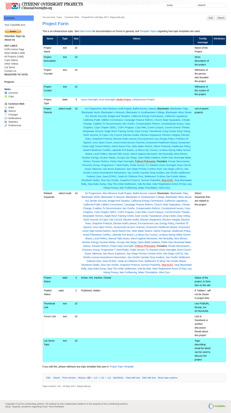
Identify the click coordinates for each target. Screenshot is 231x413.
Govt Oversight (108, 99)
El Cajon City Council (111, 135)
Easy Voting (184, 131)
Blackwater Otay (179, 108)
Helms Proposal (162, 146)
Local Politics (101, 153)
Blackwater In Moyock (113, 112)
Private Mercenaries (179, 161)
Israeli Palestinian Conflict (97, 150)
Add (22, 53)
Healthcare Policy (181, 146)
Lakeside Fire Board (122, 150)
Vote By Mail (157, 184)
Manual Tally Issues (119, 153)
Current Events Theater (177, 127)
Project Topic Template (122, 366)
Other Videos (12, 63)
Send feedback (56, 406)
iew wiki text (133, 377)
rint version (70, 377)
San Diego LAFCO (173, 169)
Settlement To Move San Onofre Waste (165, 176)
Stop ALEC (174, 180)
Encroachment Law (148, 138)
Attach (221, 17)
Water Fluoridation (155, 187)
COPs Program (126, 127)
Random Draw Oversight (163, 165)
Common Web (72, 17)
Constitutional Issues (173, 123)
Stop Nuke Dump (110, 184)
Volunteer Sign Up (15, 36)
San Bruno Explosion (114, 169)
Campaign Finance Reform (139, 120)
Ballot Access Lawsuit (144, 108)
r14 (96, 377)
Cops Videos (12, 60)
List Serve (10, 67)
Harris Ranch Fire (121, 146)
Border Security (98, 116)
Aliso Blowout (110, 108)
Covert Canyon (156, 127)
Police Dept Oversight (122, 161)
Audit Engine (125, 108)
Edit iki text (149, 377)
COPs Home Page (15, 49)
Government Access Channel (129, 142)
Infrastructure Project (144, 99)
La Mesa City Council (146, 150)
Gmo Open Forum (103, 142)
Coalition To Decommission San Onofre (114, 123)
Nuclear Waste (108, 157)
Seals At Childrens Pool (130, 176)
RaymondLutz (118, 17)
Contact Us (11, 71)
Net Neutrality (166, 153)
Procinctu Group (91, 165)
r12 (110, 377)
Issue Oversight (90, 99)
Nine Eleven (181, 153)
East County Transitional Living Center (156, 131)
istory (82, 377)
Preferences (13, 125)
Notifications (13, 118)
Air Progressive (93, 108)
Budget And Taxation (119, 116)
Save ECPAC (110, 176)
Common (10, 18)
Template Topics (149, 31)
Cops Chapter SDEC (106, 127)
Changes (12, 114)
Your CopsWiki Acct (15, 24)
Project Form (56, 23)
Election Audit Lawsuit (125, 138)
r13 (103, 377)
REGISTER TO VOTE (17, 74)
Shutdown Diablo (97, 180)
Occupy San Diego (127, 157)
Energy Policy (167, 138)
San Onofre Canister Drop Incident (146, 172)
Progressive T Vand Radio (115, 165)
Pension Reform (100, 161)
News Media (11, 53)
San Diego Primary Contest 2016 (144, 169)
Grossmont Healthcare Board (161, 142)
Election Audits (131, 135)
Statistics (12, 121)
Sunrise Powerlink (157, 180)
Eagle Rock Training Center (119, 131)
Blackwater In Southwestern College (145, 112)
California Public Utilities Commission (103, 120)
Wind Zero (172, 187)
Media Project (124, 99)
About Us (10, 39)
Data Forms (86, 31)
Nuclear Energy (90, 157)
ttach (57, 377)
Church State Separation (168, 120)
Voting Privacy (118, 187)
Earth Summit (91, 135)
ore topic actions (168, 377)
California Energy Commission (147, 116)
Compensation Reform (148, 123)
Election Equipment (151, 135)
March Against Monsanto (144, 153)
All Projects (11, 56)
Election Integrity (171, 135)
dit (49, 377)
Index (10, 107)
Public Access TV (139, 165)
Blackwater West (175, 112)
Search (11, 111)
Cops (60, 17)
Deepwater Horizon (93, 131)
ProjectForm (89, 17)
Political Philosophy (145, 161)
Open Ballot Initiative (149, 157)
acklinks (119, 377)
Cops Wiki (141, 127)
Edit (211, 17)
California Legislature (176, 116)
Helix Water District (142, 146)
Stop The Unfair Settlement (135, 184)
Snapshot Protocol (102, 138)
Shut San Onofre (116, 180)
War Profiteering (135, 187)
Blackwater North (91, 112)
